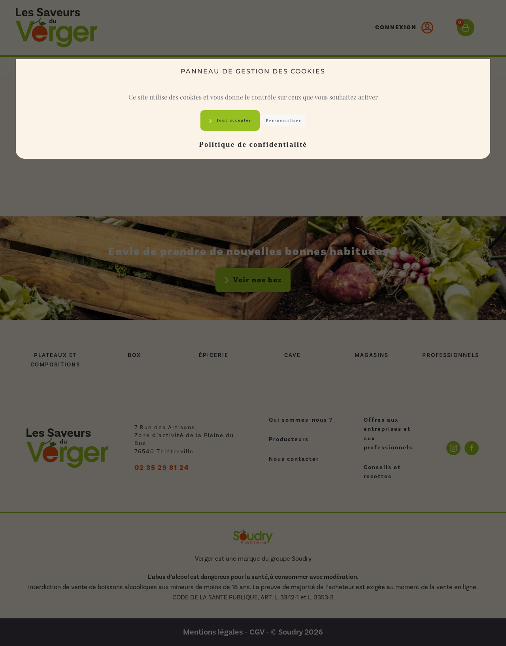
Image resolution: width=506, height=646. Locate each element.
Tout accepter (233, 120)
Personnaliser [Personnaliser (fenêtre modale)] (283, 120)
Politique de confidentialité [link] (253, 144)
